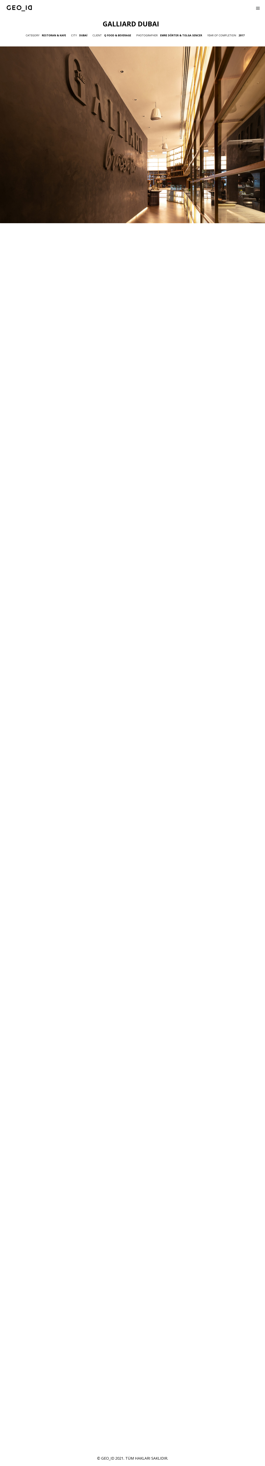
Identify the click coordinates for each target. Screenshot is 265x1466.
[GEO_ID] (19, 8)
